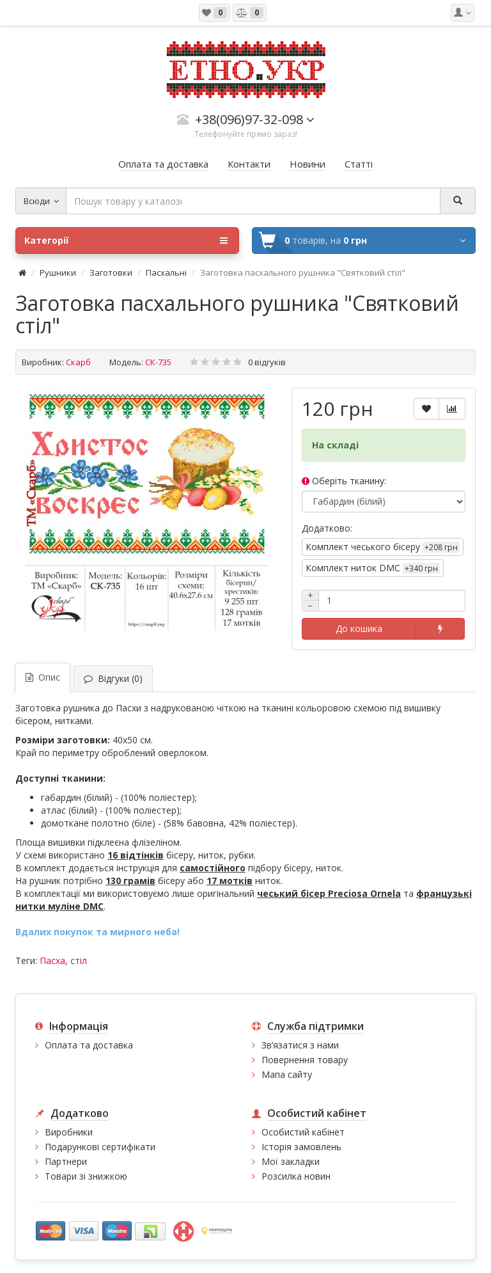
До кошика (359, 628)
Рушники (58, 272)
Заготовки (111, 272)
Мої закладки (290, 1161)
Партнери (66, 1161)
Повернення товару (304, 1060)
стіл (78, 960)
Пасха (52, 960)
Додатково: (327, 528)
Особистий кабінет (303, 1132)
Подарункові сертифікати (100, 1147)
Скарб (78, 362)
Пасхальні (166, 272)
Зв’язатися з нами (300, 1045)
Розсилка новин (296, 1176)
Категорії (126, 240)
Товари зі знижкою (86, 1176)
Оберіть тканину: (344, 481)
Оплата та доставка (89, 1045)
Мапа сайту (286, 1074)
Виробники (69, 1132)
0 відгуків (267, 362)
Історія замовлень (301, 1147)
